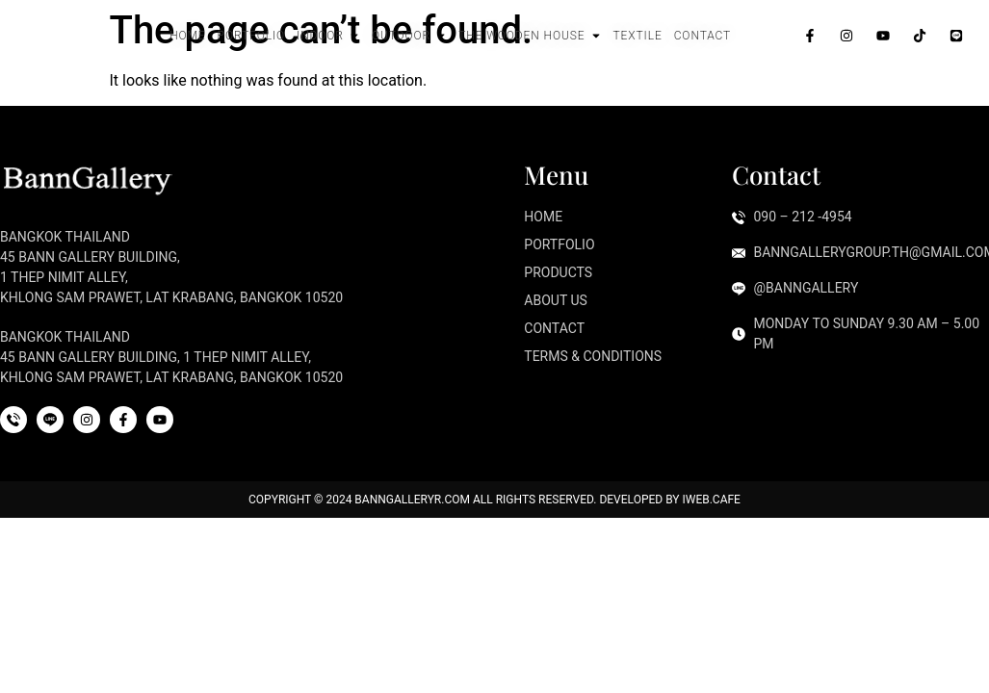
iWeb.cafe (711, 499)
